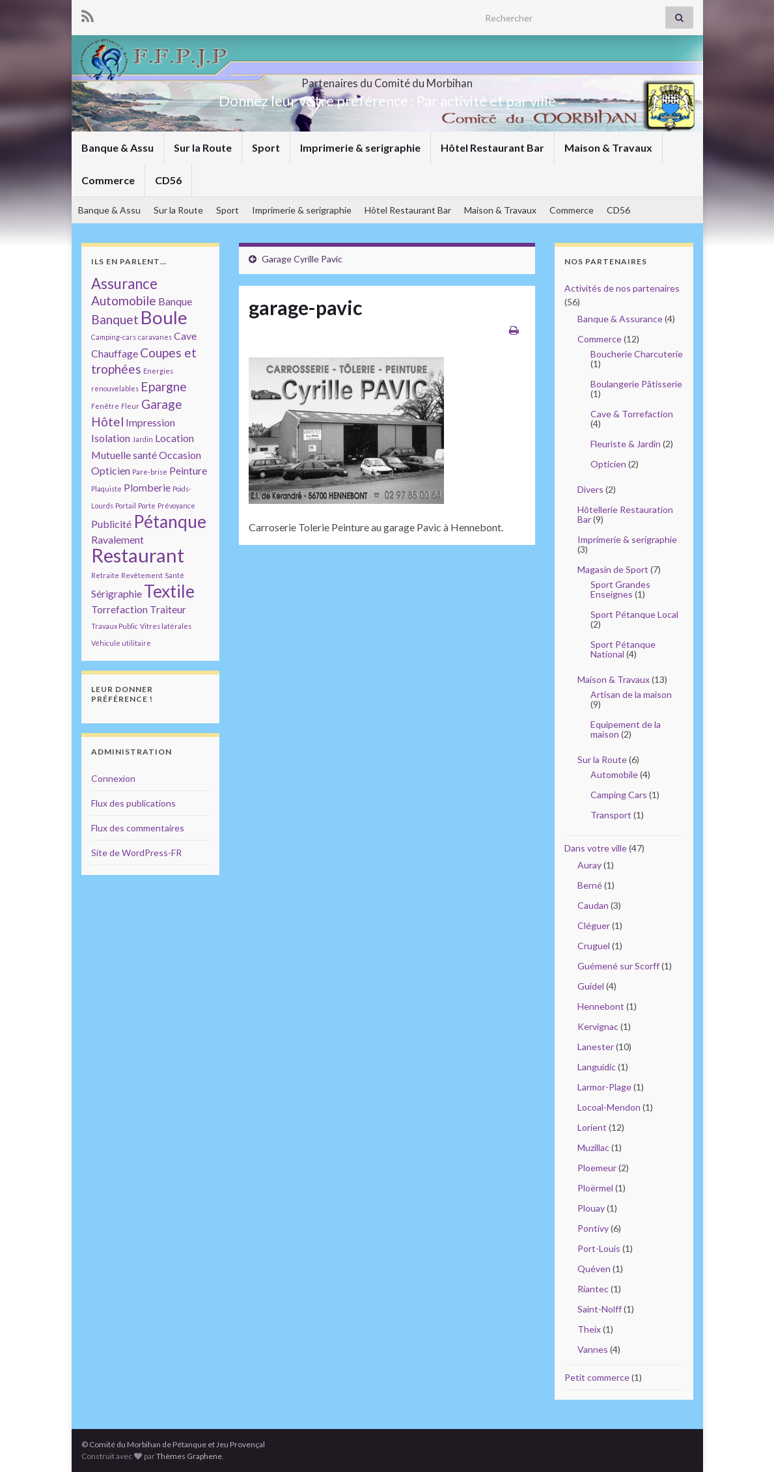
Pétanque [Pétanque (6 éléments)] (169, 521)
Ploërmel (595, 1187)
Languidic (596, 1066)
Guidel (590, 986)
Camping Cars (618, 794)
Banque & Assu (117, 147)
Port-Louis (598, 1248)
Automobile (614, 774)
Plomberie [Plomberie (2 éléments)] (147, 487)
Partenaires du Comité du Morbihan (387, 79)
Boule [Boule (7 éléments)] (164, 317)
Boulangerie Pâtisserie (636, 383)
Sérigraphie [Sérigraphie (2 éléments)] (116, 593)
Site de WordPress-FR (136, 852)
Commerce (108, 180)
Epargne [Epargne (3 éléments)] (164, 386)
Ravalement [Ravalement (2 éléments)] (117, 539)
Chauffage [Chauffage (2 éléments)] (114, 353)
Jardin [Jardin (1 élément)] (142, 439)
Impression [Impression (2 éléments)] (150, 422)
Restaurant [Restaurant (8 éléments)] (137, 555)
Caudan (593, 905)
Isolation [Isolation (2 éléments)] (110, 438)
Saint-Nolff (599, 1308)
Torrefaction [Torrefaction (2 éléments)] (119, 609)
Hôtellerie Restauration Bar (625, 514)
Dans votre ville (595, 848)
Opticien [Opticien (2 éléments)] (110, 470)
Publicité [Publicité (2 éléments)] (111, 524)
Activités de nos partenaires (622, 288)
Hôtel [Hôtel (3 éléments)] (107, 421)
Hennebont (600, 1006)
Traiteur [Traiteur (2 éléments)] (168, 609)
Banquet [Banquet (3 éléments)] (115, 319)
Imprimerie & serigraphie (360, 147)
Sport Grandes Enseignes (620, 589)
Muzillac (593, 1147)
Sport (266, 147)
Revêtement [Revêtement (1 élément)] (142, 575)
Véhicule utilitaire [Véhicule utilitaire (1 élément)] (121, 643)
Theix (589, 1329)
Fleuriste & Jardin (625, 443)
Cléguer (593, 925)
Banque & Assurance (620, 318)
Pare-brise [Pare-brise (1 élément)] (149, 471)
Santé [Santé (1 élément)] (174, 575)
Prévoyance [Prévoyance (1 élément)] (176, 505)
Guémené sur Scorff (618, 965)
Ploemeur (596, 1167)
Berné (589, 885)
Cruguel (593, 945)
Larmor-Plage (604, 1086)
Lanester (595, 1046)
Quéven (594, 1268)
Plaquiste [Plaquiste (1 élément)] (106, 488)
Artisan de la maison (631, 694)
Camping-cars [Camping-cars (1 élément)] (113, 337)
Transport (610, 814)
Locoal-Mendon (609, 1107)
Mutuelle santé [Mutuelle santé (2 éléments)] (124, 455)
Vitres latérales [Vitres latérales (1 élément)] (165, 626)
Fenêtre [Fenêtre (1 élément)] (105, 406)
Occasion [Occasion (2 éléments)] (180, 455)
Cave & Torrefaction (631, 413)
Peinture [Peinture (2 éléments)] (188, 470)
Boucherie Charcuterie (636, 353)
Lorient (592, 1127)
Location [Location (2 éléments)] (174, 438)
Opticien (608, 463)
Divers (590, 489)
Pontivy (593, 1228)
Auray (589, 864)
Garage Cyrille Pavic (302, 258)
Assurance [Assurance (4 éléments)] (124, 283)
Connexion (113, 778)
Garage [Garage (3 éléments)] (161, 403)
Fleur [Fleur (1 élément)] (130, 406)
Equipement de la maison (625, 729)
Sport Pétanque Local (634, 614)
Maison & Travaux (608, 147)
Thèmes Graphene (189, 1456)
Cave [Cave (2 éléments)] (185, 335)
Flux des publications (133, 803)
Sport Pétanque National (623, 649)
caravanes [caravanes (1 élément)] (155, 337)
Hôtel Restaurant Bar (492, 147)
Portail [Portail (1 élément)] (125, 505)
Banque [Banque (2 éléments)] (175, 301)
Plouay (591, 1208)
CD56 (168, 180)
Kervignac (597, 1026)
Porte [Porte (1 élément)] (147, 505)
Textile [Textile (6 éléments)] (169, 591)
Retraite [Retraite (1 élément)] (105, 575)
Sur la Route (203, 147)
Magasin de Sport (612, 569)
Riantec (593, 1288)
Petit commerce (596, 1377)
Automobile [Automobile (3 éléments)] (123, 300)
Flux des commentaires (137, 827)
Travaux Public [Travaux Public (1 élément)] (114, 626)
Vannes (592, 1349)
